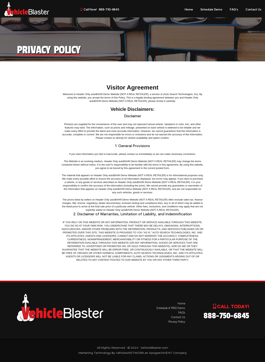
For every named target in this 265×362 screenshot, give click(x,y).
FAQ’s (181, 312)
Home (189, 9)
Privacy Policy (177, 321)
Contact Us (253, 9)
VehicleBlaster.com (154, 347)
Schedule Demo (211, 9)
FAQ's (234, 9)
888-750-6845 (226, 316)
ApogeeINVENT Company (168, 353)
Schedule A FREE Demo (170, 308)
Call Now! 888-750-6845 (99, 9)
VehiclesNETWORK (130, 353)
